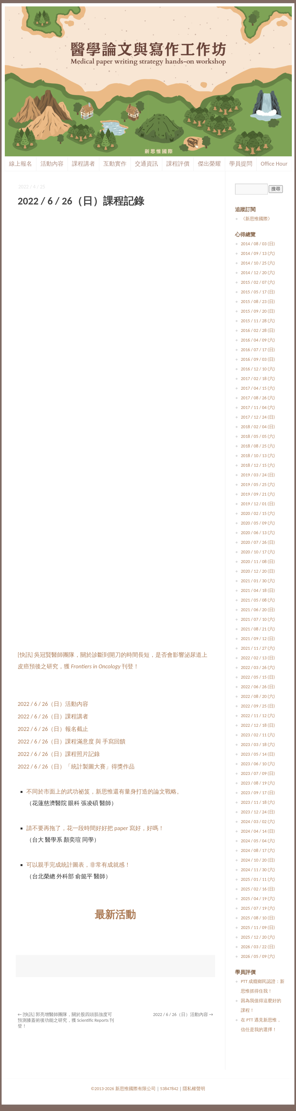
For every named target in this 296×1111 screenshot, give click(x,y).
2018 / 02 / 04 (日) (258, 427)
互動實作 (114, 163)
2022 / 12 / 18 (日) (258, 725)
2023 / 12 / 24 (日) (258, 812)
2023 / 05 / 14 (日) (258, 754)
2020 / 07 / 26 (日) (258, 542)
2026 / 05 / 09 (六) (258, 956)
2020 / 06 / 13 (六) (258, 532)
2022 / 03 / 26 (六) (258, 667)
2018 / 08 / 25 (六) (258, 446)
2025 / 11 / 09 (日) (258, 927)
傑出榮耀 (209, 163)
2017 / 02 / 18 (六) (258, 378)
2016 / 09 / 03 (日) (258, 359)
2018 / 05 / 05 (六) (258, 436)
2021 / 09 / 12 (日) (258, 638)
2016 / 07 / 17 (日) (258, 349)
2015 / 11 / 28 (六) (258, 321)
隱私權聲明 (194, 1088)
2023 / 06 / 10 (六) (258, 764)
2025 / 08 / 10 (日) (258, 918)
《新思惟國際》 (256, 218)
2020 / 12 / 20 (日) (258, 571)
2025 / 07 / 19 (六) (258, 908)
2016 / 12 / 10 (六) (258, 369)
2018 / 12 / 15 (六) (258, 465)
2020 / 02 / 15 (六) (258, 513)
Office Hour (274, 163)
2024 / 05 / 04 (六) (258, 841)
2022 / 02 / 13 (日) (258, 658)
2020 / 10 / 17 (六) (258, 552)
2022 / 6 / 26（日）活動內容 (53, 703)
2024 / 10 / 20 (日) (258, 860)
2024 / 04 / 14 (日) (258, 831)
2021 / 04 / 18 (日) (258, 590)
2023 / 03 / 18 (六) (258, 744)
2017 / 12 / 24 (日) (258, 417)
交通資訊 (146, 163)
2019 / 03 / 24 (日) (258, 475)
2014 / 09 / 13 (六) (258, 253)
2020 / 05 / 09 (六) (258, 523)
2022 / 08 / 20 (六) (258, 696)
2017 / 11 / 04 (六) (258, 407)
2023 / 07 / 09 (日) (258, 773)
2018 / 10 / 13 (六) (258, 455)
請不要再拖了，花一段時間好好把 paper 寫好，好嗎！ (95, 828)
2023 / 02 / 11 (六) (258, 735)
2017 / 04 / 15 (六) (258, 388)
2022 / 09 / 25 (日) (258, 706)
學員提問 (240, 163)
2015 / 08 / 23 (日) (258, 301)
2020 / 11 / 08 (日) (258, 561)
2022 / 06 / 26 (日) (258, 687)
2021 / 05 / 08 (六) (258, 600)
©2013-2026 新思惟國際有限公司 (123, 1088)
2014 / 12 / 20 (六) (258, 272)
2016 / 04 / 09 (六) (258, 340)
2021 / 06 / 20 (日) (258, 609)
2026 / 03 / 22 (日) (258, 947)
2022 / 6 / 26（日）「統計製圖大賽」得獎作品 (76, 766)
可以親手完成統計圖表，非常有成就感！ (78, 864)
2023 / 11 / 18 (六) (258, 802)
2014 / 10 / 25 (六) (258, 263)
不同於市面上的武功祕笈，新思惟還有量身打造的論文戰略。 (104, 791)
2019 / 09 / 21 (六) (258, 494)
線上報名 (20, 163)
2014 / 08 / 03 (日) (258, 244)
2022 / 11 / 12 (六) (258, 715)
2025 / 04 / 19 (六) (258, 898)
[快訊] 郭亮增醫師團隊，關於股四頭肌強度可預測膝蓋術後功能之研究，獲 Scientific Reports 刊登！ (66, 1020)
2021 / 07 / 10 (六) (258, 619)
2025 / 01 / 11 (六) (258, 879)
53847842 (169, 1088)
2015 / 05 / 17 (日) (258, 292)
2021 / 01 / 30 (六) (258, 581)
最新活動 (115, 914)
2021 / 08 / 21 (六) (258, 629)
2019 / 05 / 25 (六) (258, 484)
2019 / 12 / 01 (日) (258, 504)
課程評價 (177, 163)
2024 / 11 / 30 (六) (258, 869)
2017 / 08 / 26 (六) (258, 398)
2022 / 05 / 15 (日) (258, 677)
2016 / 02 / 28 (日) (258, 330)
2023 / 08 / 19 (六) (258, 783)
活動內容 (52, 163)
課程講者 (83, 163)
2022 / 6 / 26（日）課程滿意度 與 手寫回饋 (72, 741)
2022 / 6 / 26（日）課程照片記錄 (59, 754)
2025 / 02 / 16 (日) (258, 889)
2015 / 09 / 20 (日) (258, 311)
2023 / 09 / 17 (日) (258, 792)
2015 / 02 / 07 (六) (258, 282)
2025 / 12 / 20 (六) (258, 937)
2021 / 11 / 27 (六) (258, 648)
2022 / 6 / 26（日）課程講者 (53, 716)
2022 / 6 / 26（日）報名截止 (53, 729)
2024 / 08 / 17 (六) (258, 850)
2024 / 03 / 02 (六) (258, 821)
